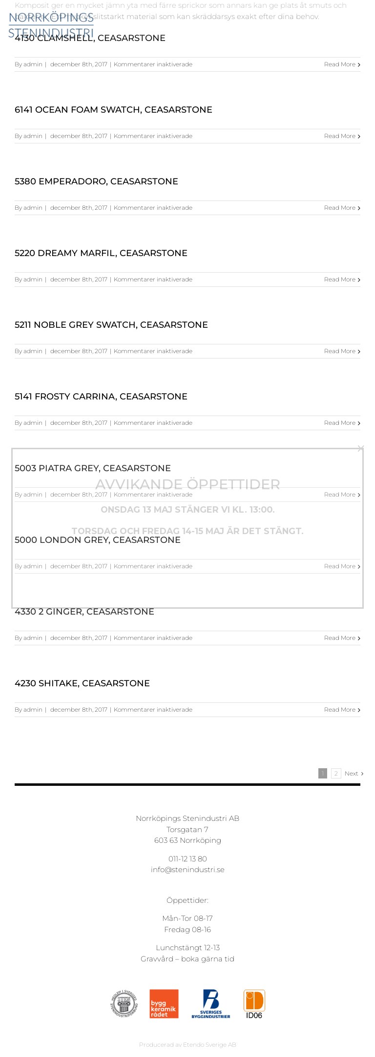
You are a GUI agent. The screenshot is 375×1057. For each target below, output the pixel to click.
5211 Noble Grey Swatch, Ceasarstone (111, 324)
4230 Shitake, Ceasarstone (82, 683)
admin (32, 64)
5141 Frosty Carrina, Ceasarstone (101, 396)
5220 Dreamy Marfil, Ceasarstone (101, 253)
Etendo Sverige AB (209, 1044)
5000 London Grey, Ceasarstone (98, 540)
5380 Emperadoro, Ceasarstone (96, 181)
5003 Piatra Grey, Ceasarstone (93, 468)
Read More (339, 64)
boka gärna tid (207, 958)
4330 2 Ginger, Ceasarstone (84, 611)
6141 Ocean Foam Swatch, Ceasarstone (113, 109)
